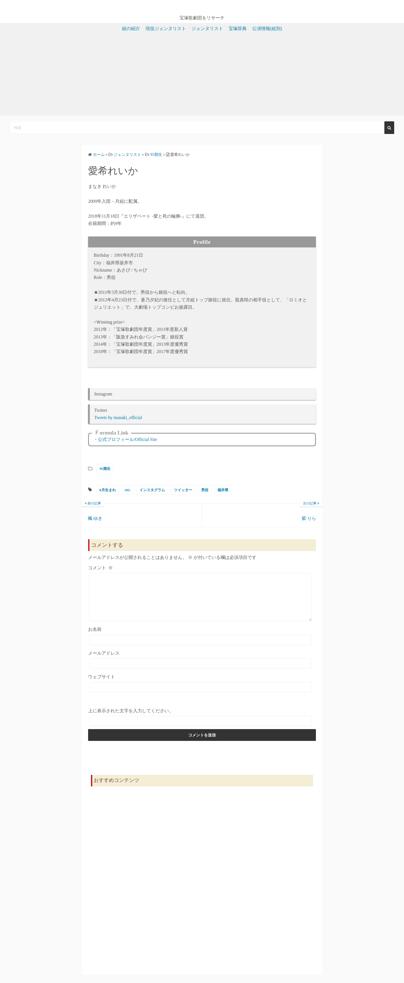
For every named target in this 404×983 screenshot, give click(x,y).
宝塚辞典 (238, 28)
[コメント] (200, 601)
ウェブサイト (101, 685)
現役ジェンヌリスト (166, 28)
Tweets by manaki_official (118, 417)
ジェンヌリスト (207, 28)
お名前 (95, 637)
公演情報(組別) (267, 28)
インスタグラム (152, 490)
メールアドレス (104, 661)
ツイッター (183, 490)
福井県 (222, 490)
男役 (204, 490)
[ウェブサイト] (200, 695)
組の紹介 (131, 28)
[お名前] (200, 648)
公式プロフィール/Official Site (127, 439)
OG (127, 490)
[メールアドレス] (200, 672)
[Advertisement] (202, 76)
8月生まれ (107, 490)
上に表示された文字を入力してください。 (130, 719)
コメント (100, 567)
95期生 (105, 469)
